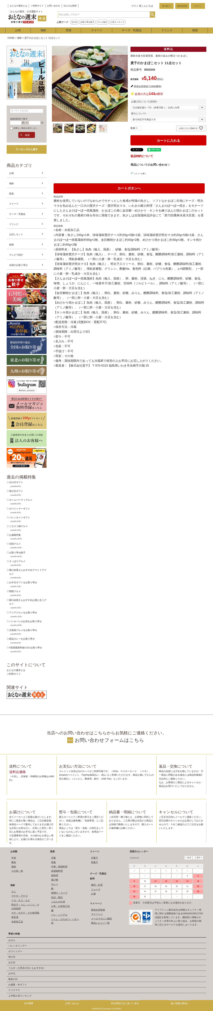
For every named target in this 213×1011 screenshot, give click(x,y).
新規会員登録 (182, 6)
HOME (10, 38)
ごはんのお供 (58, 901)
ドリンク (167, 30)
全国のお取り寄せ (18, 265)
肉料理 (54, 875)
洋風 (53, 857)
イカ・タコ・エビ (20, 900)
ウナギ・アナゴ (19, 896)
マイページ (96, 903)
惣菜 (68, 30)
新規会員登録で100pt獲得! (147, 86)
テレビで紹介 (16, 254)
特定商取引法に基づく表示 (125, 1003)
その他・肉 (17, 871)
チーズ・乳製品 (132, 30)
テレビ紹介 (102, 22)
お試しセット (16, 234)
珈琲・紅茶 (97, 885)
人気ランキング (117, 22)
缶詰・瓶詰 (57, 897)
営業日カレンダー (139, 851)
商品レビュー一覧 (100, 923)
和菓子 (94, 862)
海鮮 (43, 30)
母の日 (11, 956)
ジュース (95, 889)
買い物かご (166, 6)
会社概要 (28, 1003)
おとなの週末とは (18, 6)
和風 (53, 862)
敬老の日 (13, 979)
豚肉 (13, 862)
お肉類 (13, 851)
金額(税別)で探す (19, 118)
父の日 (74, 22)
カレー (54, 884)
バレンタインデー (17, 945)
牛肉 (13, 857)
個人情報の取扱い (180, 1003)
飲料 (92, 878)
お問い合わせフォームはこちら (109, 740)
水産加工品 (17, 921)
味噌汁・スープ (59, 893)
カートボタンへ (129, 188)
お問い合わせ (53, 6)
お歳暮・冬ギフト (17, 984)
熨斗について (139, 113)
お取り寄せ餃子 (87, 22)
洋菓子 (94, 857)
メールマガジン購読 (101, 918)
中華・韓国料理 (59, 866)
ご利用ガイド (37, 6)
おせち (11, 940)
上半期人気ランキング (20, 995)
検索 (152, 14)
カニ (13, 891)
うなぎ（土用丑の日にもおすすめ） (27, 968)
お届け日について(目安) (144, 101)
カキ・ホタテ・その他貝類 (25, 912)
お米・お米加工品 (60, 906)
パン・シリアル (59, 914)
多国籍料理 (57, 871)
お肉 (18, 30)
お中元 (11, 973)
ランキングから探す (26, 149)
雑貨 (195, 30)
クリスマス (14, 990)
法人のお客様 (70, 6)
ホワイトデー (15, 951)
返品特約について (141, 156)
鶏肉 (13, 866)
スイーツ (96, 30)
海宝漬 (14, 917)
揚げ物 (54, 879)
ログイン (198, 6)
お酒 (93, 893)
